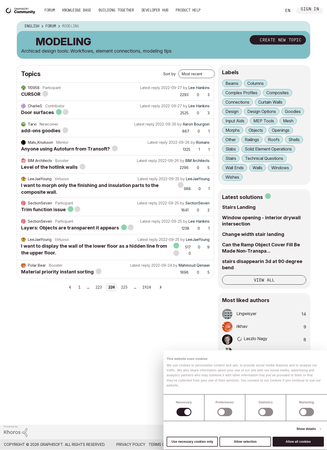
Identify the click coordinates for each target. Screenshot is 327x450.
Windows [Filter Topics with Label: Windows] (280, 167)
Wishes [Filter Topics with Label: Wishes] (232, 177)
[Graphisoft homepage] (301, 432)
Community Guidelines (201, 444)
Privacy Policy (130, 444)
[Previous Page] (70, 287)
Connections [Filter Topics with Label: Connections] (237, 102)
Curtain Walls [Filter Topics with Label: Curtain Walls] (270, 102)
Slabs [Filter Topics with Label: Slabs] (230, 149)
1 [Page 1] (79, 287)
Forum (50, 10)
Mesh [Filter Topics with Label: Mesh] (288, 120)
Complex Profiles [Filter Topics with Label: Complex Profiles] (241, 92)
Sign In (310, 9)
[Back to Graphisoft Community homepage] (21, 10)
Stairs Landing (239, 207)
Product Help (188, 10)
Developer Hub (154, 10)
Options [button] (302, 26)
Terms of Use (162, 444)
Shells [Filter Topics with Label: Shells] (294, 139)
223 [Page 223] (99, 287)
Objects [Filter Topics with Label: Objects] (256, 130)
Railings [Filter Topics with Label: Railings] (252, 139)
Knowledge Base (76, 10)
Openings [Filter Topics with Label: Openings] (281, 130)
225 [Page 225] (124, 287)
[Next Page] (160, 287)
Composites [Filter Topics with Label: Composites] (277, 92)
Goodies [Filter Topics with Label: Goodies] (293, 111)
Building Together (116, 10)
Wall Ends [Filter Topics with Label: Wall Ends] (234, 167)
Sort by (169, 74)
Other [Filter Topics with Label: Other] (230, 139)
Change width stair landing (253, 234)
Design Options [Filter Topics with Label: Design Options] (261, 111)
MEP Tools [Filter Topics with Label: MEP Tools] (263, 120)
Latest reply (150, 87)
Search (272, 10)
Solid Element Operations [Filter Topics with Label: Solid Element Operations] (268, 149)
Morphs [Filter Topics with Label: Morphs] (232, 130)
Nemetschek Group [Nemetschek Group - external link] (304, 444)
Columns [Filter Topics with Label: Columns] (255, 83)
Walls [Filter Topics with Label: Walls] (257, 167)
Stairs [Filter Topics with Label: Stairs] (230, 158)
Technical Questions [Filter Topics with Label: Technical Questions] (264, 158)
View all (264, 280)
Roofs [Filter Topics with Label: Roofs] (274, 139)
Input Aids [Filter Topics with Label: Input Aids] (234, 120)
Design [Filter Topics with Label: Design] (231, 111)
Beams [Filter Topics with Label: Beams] (231, 83)
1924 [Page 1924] (146, 287)
